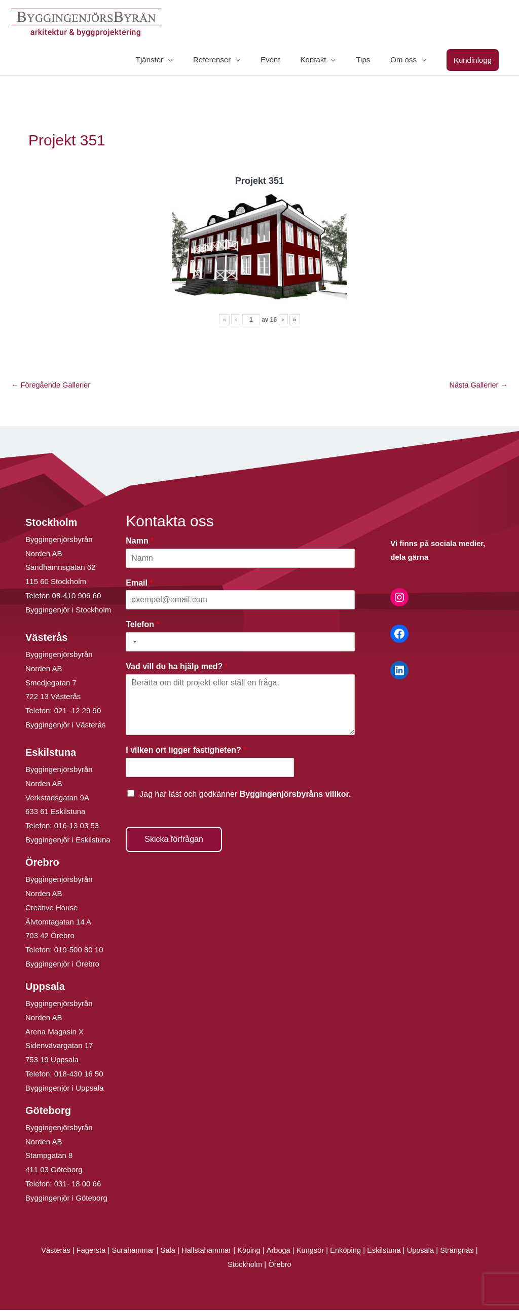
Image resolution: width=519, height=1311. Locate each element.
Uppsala (424, 1251)
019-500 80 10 (77, 950)
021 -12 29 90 (77, 711)
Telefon (142, 625)
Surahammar (130, 1251)
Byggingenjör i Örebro (62, 964)
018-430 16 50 (78, 1074)
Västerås (51, 1251)
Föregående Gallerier (52, 385)
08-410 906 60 (76, 596)
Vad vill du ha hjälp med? (177, 667)
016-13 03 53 (75, 826)
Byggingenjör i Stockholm (68, 610)
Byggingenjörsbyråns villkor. (295, 795)
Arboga (279, 1251)
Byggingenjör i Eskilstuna (67, 840)
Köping (249, 1251)
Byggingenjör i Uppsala (64, 1089)
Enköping (347, 1251)
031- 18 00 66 (77, 1184)
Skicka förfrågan (173, 840)
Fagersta (87, 1251)
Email (139, 584)
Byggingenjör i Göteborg (66, 1198)
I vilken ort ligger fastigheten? (186, 751)
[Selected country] (132, 643)
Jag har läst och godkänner (245, 795)
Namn (140, 541)
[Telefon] (240, 642)
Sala (165, 1251)
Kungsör (311, 1251)
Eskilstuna (387, 1251)
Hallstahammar (205, 1251)
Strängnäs (461, 1251)
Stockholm (245, 1265)
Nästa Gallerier (478, 385)
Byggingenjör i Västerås (65, 725)
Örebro (280, 1265)
